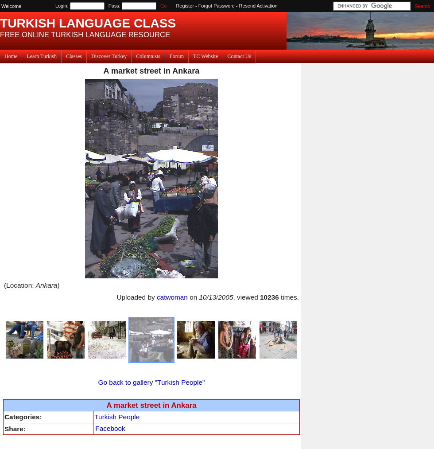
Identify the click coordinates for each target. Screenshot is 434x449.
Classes (74, 56)
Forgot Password (216, 5)
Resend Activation (258, 5)
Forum (177, 56)
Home (10, 56)
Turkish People (117, 417)
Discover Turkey (109, 56)
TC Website (205, 56)
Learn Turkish (42, 56)
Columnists (148, 56)
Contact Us (240, 56)
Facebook (110, 428)
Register (185, 5)
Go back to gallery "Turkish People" (151, 382)
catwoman (172, 297)
